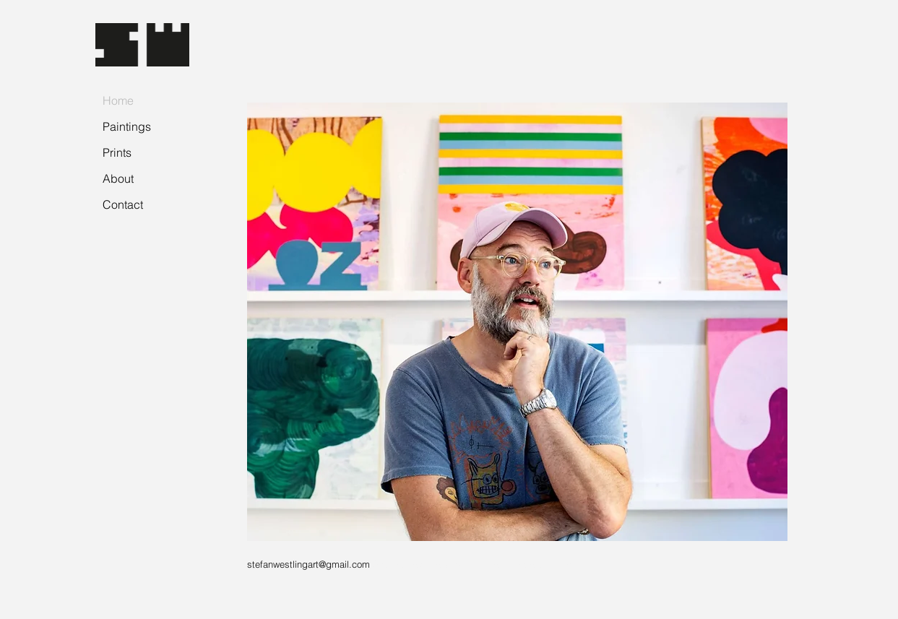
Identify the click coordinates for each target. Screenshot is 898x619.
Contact (123, 204)
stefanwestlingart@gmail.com (308, 564)
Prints (117, 152)
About (118, 178)
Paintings (127, 126)
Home (118, 100)
